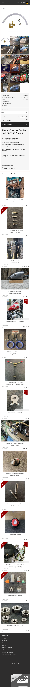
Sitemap (4, 645)
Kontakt (4, 638)
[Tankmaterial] (14, 112)
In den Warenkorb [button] (7, 124)
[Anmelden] (16, 3)
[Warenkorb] (21, 3)
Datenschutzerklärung (8, 652)
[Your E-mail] (21, 682)
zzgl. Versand (4, 205)
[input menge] (22, 116)
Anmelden (4, 640)
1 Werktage (6, 103)
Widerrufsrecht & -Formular (9, 655)
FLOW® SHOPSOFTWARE (15, 663)
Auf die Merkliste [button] (7, 120)
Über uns (4, 643)
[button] (3, 3)
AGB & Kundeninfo (7, 650)
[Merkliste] (18, 3)
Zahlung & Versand (7, 647)
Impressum (5, 635)
